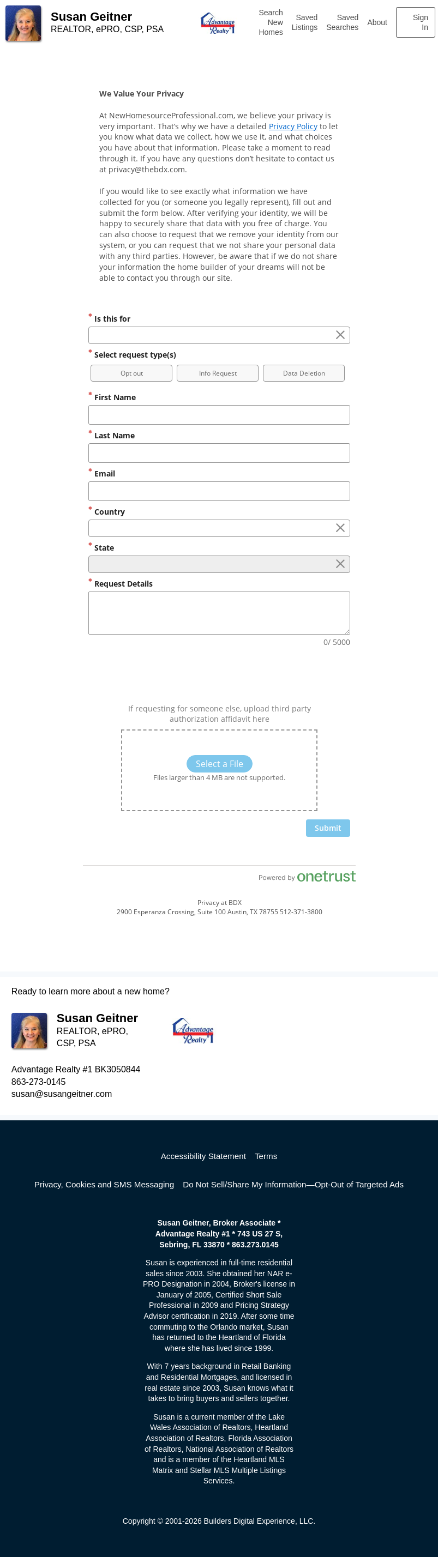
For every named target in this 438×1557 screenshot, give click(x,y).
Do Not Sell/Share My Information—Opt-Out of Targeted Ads (293, 1184)
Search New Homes (271, 22)
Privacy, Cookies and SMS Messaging (104, 1184)
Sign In (420, 22)
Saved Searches (342, 22)
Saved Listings (304, 22)
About (377, 22)
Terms (266, 1156)
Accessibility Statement (203, 1156)
